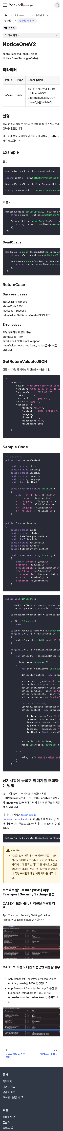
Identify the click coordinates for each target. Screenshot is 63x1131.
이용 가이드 (9, 1086)
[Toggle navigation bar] (5, 5)
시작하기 (7, 1081)
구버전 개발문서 (13, 1097)
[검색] (57, 5)
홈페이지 (9, 1117)
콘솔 (6, 1122)
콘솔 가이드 (9, 1092)
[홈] (6, 15)
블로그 (8, 1127)
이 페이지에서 (12, 35)
